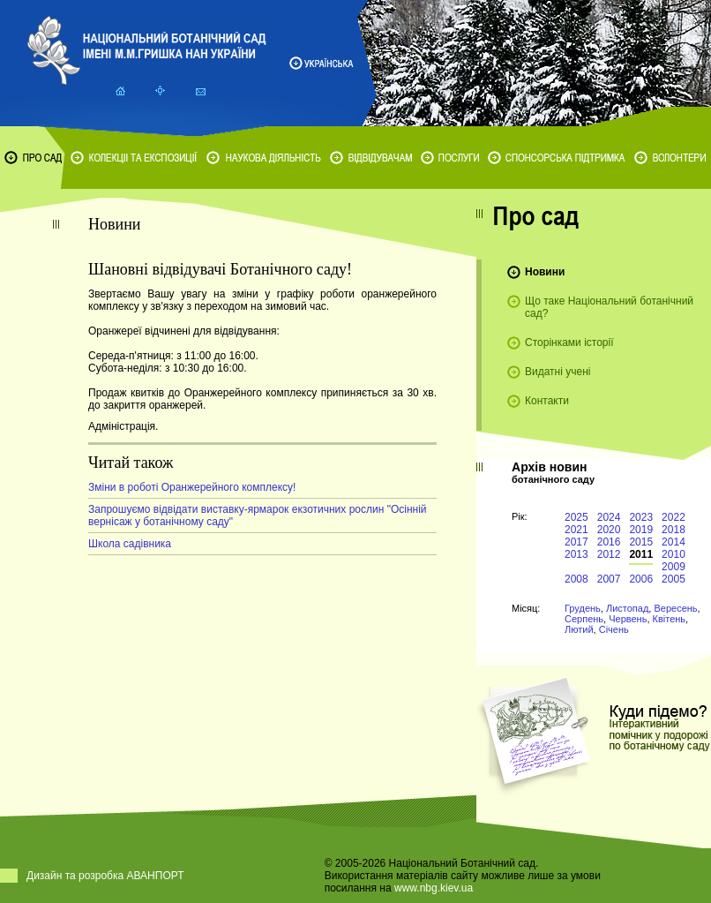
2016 (609, 542)
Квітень (669, 618)
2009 (673, 567)
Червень (628, 618)
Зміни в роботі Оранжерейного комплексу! (192, 487)
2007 (609, 579)
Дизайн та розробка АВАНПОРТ (105, 875)
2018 (673, 529)
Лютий (579, 629)
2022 (673, 517)
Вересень (675, 608)
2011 (641, 554)
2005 (673, 579)
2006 (641, 579)
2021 (576, 529)
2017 (576, 542)
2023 (641, 517)
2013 (576, 554)
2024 (609, 517)
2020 (609, 529)
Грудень (583, 608)
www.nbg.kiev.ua (433, 888)
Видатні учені (557, 371)
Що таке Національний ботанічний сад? (609, 307)
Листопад (627, 608)
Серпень (584, 618)
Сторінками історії (569, 342)
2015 (641, 542)
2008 (576, 579)
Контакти (547, 401)
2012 (609, 554)
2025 (576, 517)
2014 (673, 542)
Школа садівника (129, 544)
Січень (614, 629)
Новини (545, 272)
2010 (673, 554)
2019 (641, 529)
